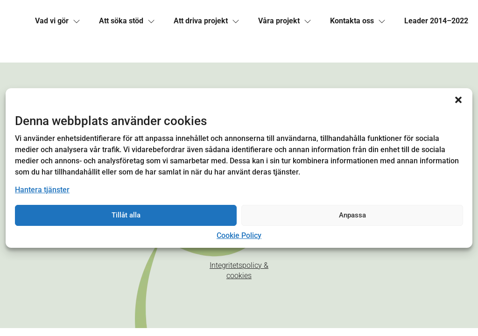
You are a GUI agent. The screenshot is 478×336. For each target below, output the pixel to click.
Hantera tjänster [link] (42, 189)
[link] (52, 21)
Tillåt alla (126, 215)
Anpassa (352, 215)
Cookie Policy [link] (239, 235)
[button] (458, 100)
